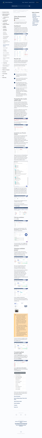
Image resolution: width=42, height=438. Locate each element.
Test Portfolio (4, 73)
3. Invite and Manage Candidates (6, 24)
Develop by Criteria (5, 12)
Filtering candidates (36, 20)
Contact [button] (37, 2)
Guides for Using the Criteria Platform (5, 15)
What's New (4, 77)
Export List (16, 407)
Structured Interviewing (5, 30)
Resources (4, 71)
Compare (15, 405)
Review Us (26, 2)
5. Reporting (5, 62)
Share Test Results (17, 396)
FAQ (3, 75)
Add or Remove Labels (18, 401)
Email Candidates (17, 403)
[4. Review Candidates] (20, 11)
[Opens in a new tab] (21, 431)
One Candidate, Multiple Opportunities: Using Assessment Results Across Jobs (21, 423)
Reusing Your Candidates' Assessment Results (21, 422)
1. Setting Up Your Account (6, 18)
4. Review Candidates (4, 27)
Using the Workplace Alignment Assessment (21, 425)
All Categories (15, 10)
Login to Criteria (31, 2)
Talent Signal (17, 206)
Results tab (34, 15)
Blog (23, 2)
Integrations (4, 67)
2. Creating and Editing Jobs (5, 21)
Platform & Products (5, 69)
